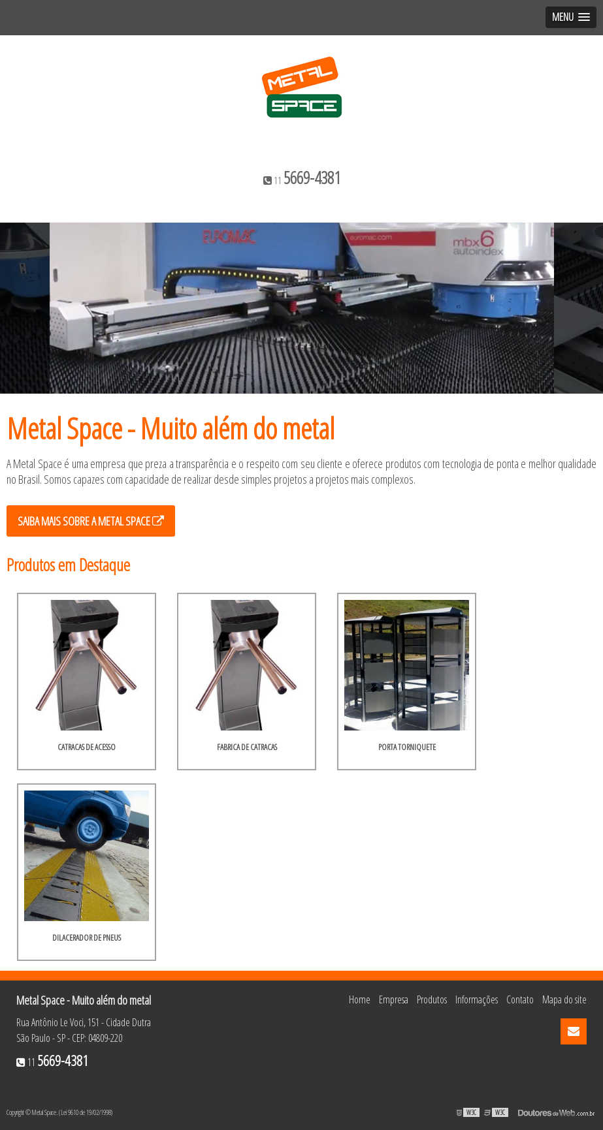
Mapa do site (564, 999)
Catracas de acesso (86, 747)
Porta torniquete (407, 747)
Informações (476, 999)
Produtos (432, 999)
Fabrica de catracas (247, 747)
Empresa (393, 999)
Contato (520, 999)
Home (359, 999)
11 (301, 177)
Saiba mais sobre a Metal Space (91, 521)
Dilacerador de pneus (86, 937)
